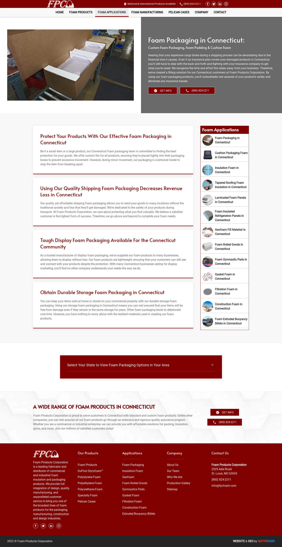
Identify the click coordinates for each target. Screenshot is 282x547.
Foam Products (80, 12)
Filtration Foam (132, 501)
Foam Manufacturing (147, 12)
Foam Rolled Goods (134, 483)
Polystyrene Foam (89, 477)
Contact (220, 12)
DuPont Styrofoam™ (90, 471)
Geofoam (128, 477)
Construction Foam (134, 507)
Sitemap (172, 489)
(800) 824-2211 (192, 3)
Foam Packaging (133, 465)
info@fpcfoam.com (224, 485)
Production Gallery (178, 483)
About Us (172, 465)
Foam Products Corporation (229, 465)
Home (60, 12)
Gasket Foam (130, 495)
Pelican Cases (179, 12)
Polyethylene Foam (90, 483)
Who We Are (174, 477)
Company (201, 12)
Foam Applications (112, 12)
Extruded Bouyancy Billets (138, 513)
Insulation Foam (132, 471)
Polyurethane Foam (90, 489)
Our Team (173, 471)
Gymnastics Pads (133, 489)
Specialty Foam (87, 495)
